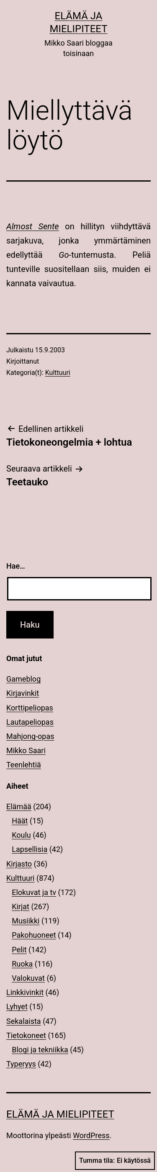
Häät (20, 820)
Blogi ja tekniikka (40, 1049)
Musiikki (25, 920)
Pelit (19, 949)
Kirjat (20, 906)
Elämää (18, 806)
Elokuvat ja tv (34, 892)
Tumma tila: (115, 1161)
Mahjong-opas (30, 736)
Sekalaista (23, 1021)
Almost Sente (32, 226)
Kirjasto (19, 863)
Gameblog (23, 678)
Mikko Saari (26, 750)
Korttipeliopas (29, 707)
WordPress (91, 1135)
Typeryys (21, 1063)
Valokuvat (28, 978)
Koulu (21, 835)
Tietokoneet (26, 1035)
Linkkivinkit (25, 992)
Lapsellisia (29, 849)
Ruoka (22, 963)
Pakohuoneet (34, 935)
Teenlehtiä (23, 764)
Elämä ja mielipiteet (60, 1114)
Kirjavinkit (22, 693)
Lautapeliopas (30, 722)
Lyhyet (17, 1006)
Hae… (15, 566)
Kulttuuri (57, 373)
